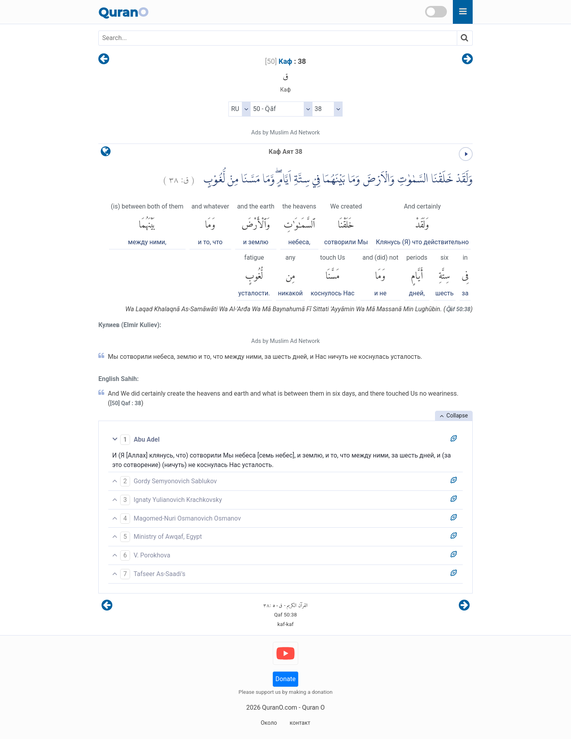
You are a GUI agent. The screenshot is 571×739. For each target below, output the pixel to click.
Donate (286, 679)
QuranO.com (279, 707)
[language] (105, 153)
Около (269, 723)
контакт (299, 723)
